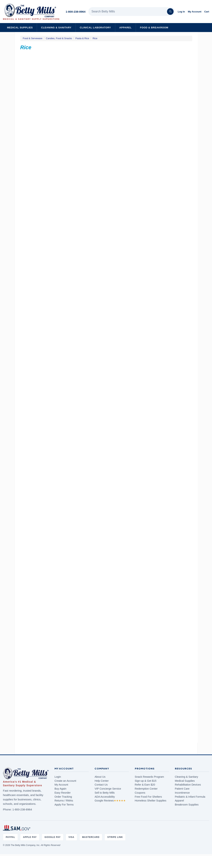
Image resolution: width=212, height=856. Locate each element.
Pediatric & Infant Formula (190, 796)
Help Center (102, 780)
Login (58, 776)
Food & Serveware (32, 38)
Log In (181, 11)
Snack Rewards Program (149, 776)
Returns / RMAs (64, 800)
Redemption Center (146, 788)
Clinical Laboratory (95, 27)
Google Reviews (110, 800)
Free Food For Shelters (148, 796)
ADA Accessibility (105, 796)
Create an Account (65, 780)
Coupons (140, 792)
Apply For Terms (64, 804)
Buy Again (60, 788)
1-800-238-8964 (75, 11)
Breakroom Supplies (187, 804)
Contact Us (101, 784)
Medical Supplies (20, 27)
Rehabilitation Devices (188, 784)
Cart (206, 11)
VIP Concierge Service (108, 788)
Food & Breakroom (154, 27)
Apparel (125, 27)
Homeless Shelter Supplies (150, 800)
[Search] (170, 11)
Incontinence (182, 792)
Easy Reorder (63, 792)
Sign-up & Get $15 (145, 780)
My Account (194, 11)
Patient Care (182, 788)
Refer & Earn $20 (145, 784)
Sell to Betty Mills (105, 792)
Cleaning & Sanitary (56, 27)
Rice (95, 38)
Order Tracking (63, 796)
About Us (100, 776)
